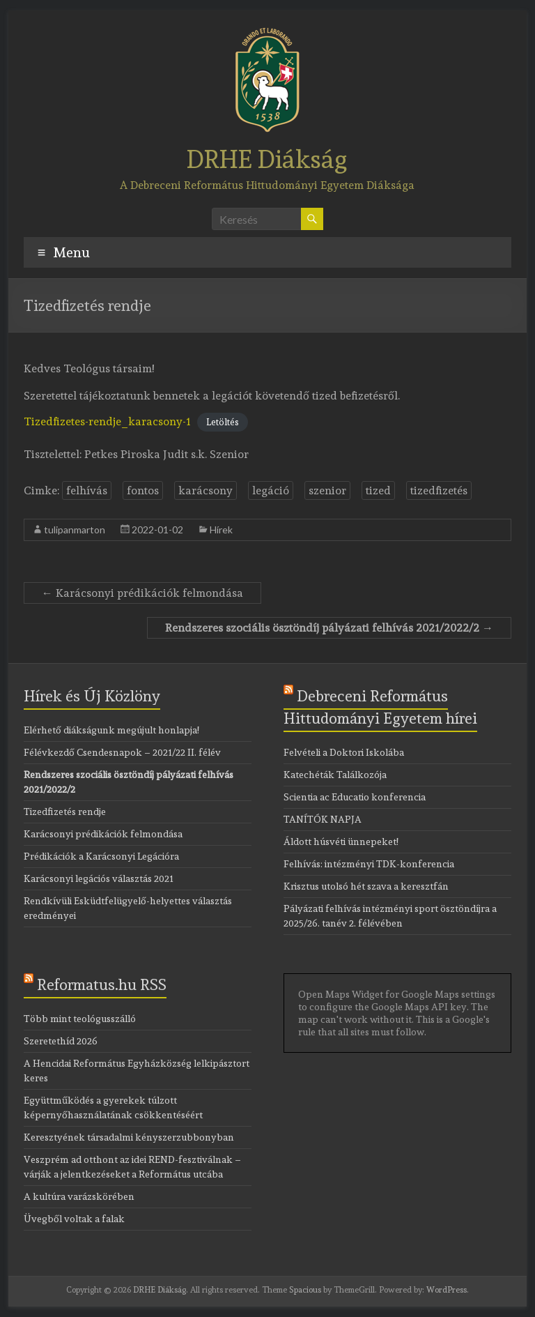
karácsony (205, 490)
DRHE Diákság (267, 159)
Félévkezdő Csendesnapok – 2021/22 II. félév (122, 752)
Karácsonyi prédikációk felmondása (142, 593)
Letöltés (222, 422)
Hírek (221, 529)
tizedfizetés (438, 490)
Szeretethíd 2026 (61, 1040)
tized (378, 490)
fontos (143, 490)
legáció (270, 490)
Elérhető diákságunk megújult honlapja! (111, 730)
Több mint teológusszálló (80, 1018)
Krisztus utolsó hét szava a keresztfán (366, 886)
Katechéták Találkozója (335, 774)
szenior (327, 490)
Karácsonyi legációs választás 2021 (98, 878)
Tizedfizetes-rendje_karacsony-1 (107, 421)
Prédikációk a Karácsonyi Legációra (101, 856)
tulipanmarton (74, 529)
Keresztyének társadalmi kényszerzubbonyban (129, 1137)
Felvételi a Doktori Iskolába (344, 752)
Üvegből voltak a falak (74, 1218)
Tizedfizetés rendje (65, 811)
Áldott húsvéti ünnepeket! (341, 841)
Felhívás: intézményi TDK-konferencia (369, 863)
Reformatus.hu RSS (101, 984)
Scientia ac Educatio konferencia (355, 796)
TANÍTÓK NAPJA (323, 819)
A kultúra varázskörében (79, 1196)
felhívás (86, 490)
